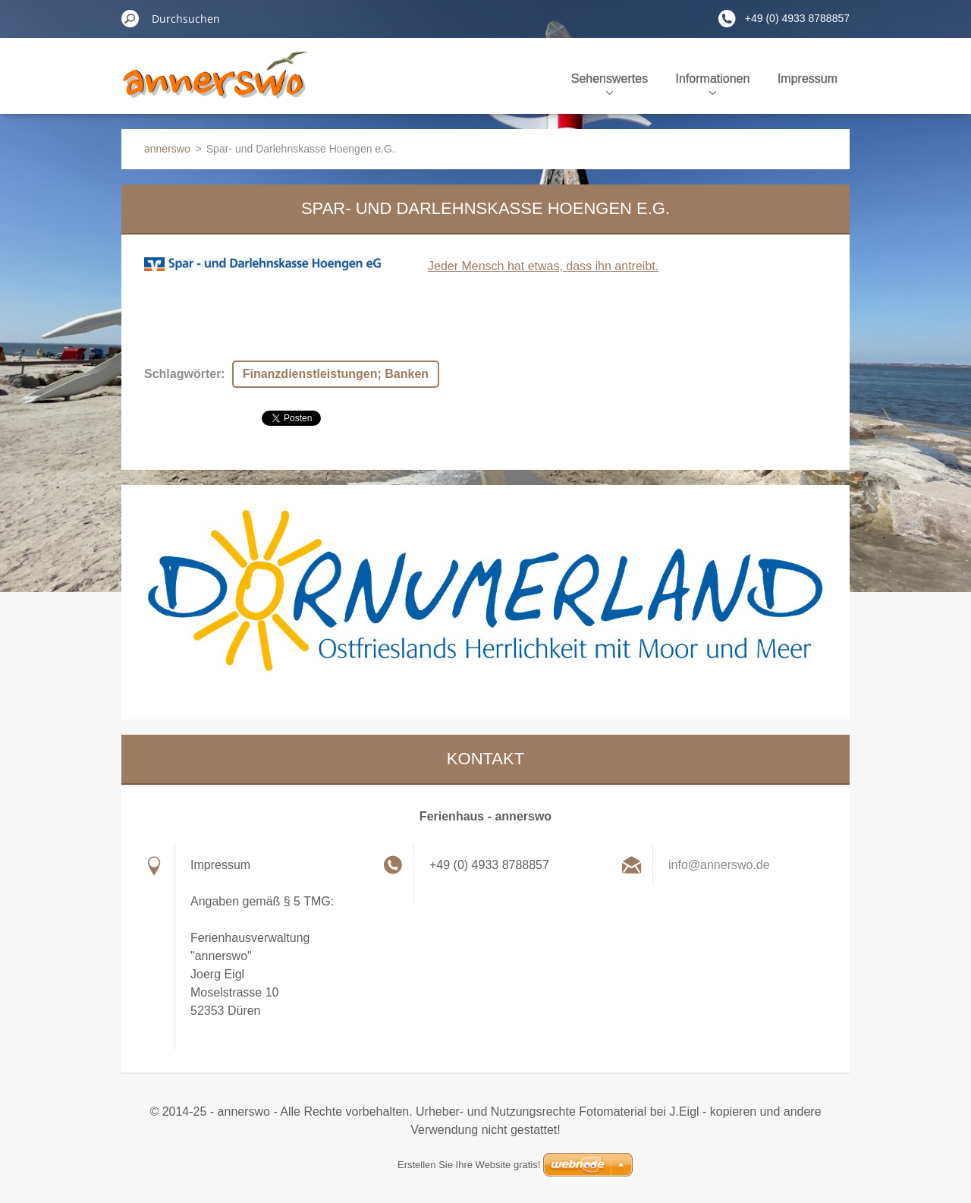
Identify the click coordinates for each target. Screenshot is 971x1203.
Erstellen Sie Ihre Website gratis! (469, 1164)
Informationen (713, 83)
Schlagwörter (182, 373)
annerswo (167, 149)
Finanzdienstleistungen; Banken (336, 373)
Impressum (807, 78)
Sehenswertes (609, 83)
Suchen (130, 18)
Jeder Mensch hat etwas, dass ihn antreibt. (543, 266)
